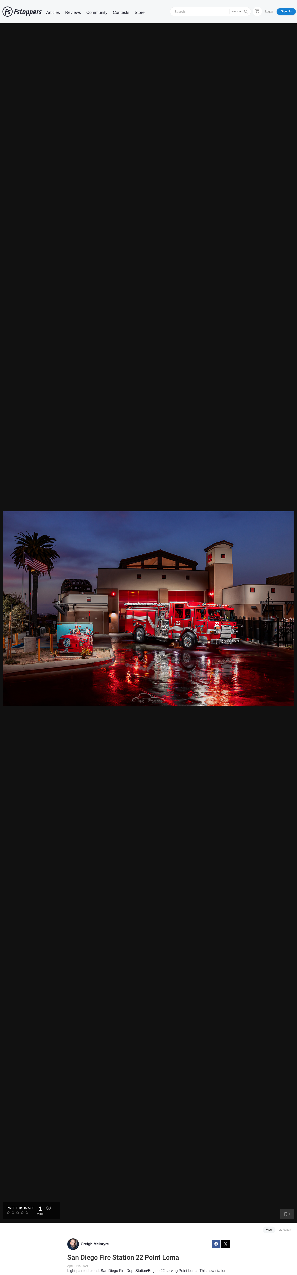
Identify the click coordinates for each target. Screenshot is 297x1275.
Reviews (73, 12)
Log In (269, 11)
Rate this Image (20, 1208)
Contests (121, 12)
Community (96, 12)
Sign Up (286, 11)
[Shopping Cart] (257, 11)
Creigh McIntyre (95, 1244)
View (269, 1229)
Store (140, 12)
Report (285, 1229)
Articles (53, 12)
